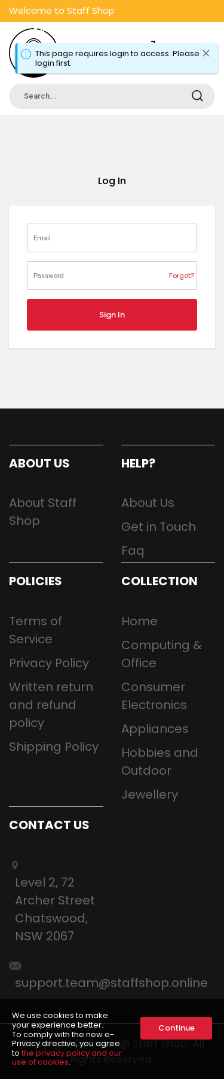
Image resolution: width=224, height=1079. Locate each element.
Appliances (155, 728)
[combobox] (112, 96)
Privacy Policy (49, 663)
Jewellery (149, 794)
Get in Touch (158, 526)
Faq (133, 550)
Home (139, 621)
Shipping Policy (54, 746)
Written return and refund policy (51, 704)
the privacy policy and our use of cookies (67, 1057)
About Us (147, 502)
